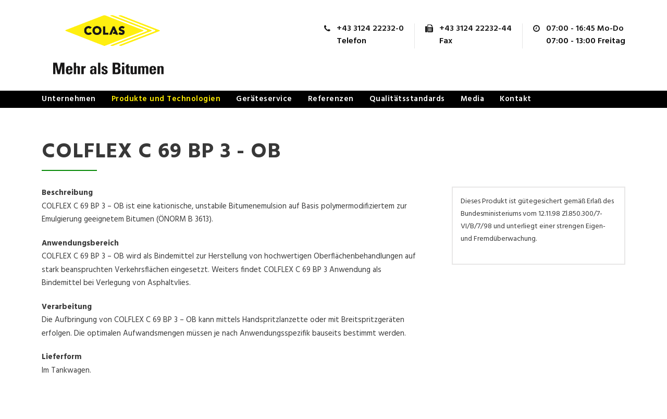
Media (473, 99)
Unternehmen (69, 99)
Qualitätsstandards (407, 99)
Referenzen (331, 99)
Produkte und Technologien (166, 99)
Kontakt (516, 99)
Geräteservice (264, 99)
